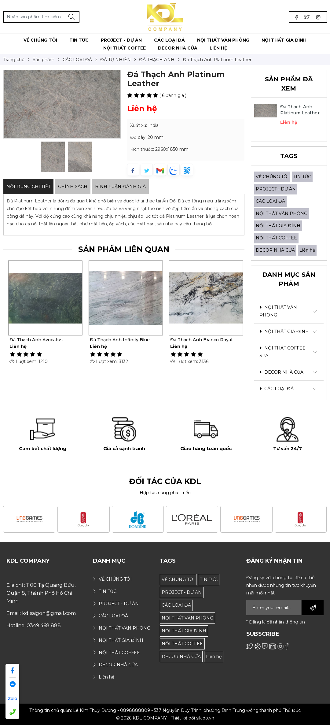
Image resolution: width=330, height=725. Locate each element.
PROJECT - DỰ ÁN (276, 189)
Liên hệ (307, 250)
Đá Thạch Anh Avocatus (114, 339)
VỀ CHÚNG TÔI (272, 176)
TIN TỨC (302, 176)
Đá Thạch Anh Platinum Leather (300, 110)
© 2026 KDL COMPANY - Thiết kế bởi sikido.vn (165, 718)
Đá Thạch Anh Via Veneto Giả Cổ (40, 339)
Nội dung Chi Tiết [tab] (28, 186)
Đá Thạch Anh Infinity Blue (199, 339)
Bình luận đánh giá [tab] (120, 186)
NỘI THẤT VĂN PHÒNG (281, 213)
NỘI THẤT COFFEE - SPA (283, 351)
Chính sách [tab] (72, 186)
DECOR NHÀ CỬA (275, 250)
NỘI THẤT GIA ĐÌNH (278, 225)
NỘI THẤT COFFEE (276, 238)
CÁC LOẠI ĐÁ (270, 201)
